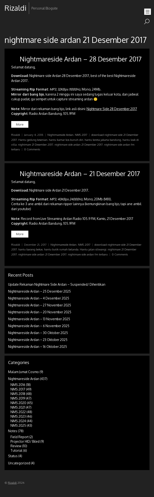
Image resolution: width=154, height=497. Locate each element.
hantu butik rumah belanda (61, 249)
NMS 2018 (17, 394)
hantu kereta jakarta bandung (103, 140)
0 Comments (32, 149)
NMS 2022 (18, 412)
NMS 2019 (17, 398)
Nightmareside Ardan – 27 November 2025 (39, 305)
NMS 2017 (81, 135)
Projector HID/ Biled (25, 441)
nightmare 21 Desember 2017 (35, 144)
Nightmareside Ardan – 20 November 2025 (39, 312)
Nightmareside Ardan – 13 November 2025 (39, 319)
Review (15, 446)
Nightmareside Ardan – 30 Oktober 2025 (38, 333)
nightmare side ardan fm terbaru (88, 254)
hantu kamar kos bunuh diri (66, 140)
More (20, 124)
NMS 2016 (17, 385)
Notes (12, 431)
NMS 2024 (18, 421)
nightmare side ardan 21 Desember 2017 (79, 144)
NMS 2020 (18, 403)
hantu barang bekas (30, 249)
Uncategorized (19, 463)
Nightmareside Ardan (60, 135)
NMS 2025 (18, 425)
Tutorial (16, 450)
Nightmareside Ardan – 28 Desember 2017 (81, 59)
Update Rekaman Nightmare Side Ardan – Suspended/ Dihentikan (56, 284)
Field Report (19, 437)
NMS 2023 (18, 416)
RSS (9, 23)
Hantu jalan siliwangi (93, 249)
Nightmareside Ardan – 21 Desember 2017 (80, 173)
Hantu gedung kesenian (32, 140)
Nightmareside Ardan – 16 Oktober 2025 (37, 347)
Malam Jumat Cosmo (23, 372)
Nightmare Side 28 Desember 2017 (112, 109)
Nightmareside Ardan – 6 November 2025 (38, 326)
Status (13, 456)
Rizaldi (15, 135)
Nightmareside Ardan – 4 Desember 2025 (38, 298)
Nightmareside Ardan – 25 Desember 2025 (39, 291)
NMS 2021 (17, 407)
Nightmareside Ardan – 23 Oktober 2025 (37, 340)
